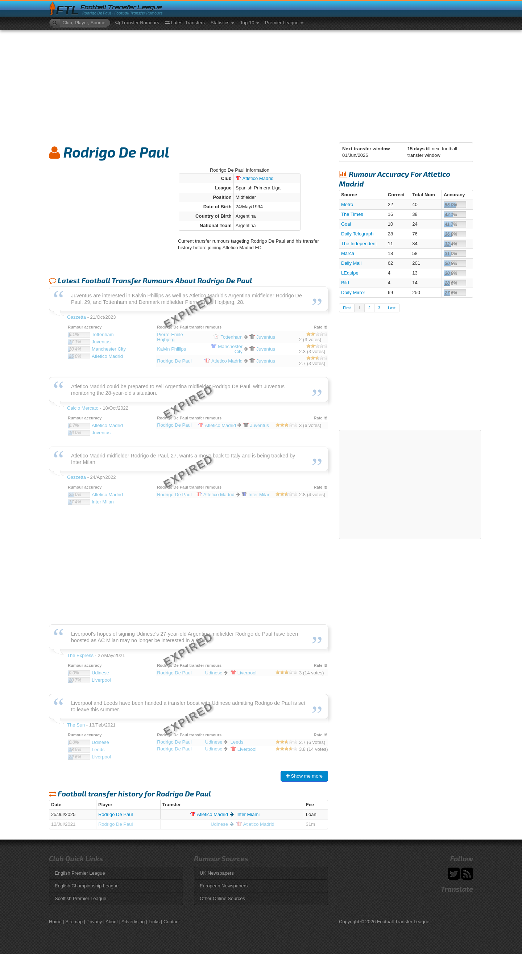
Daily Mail (351, 263)
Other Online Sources (222, 898)
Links (154, 921)
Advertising (133, 921)
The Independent (359, 243)
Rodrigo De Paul (115, 814)
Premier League (284, 22)
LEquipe (350, 273)
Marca (347, 253)
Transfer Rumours (137, 22)
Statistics (223, 22)
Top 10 (249, 22)
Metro (347, 204)
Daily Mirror (353, 292)
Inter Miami (248, 814)
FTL (67, 10)
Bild (345, 282)
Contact (171, 921)
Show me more (304, 776)
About (111, 921)
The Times (352, 214)
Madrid (255, 178)
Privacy (94, 921)
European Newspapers (224, 885)
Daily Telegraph (357, 234)
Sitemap (74, 921)
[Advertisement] (261, 84)
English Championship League (87, 885)
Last (391, 308)
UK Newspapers (217, 873)
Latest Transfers (185, 22)
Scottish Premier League (80, 898)
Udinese (219, 824)
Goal (346, 224)
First (347, 308)
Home (55, 921)
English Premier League (80, 873)
